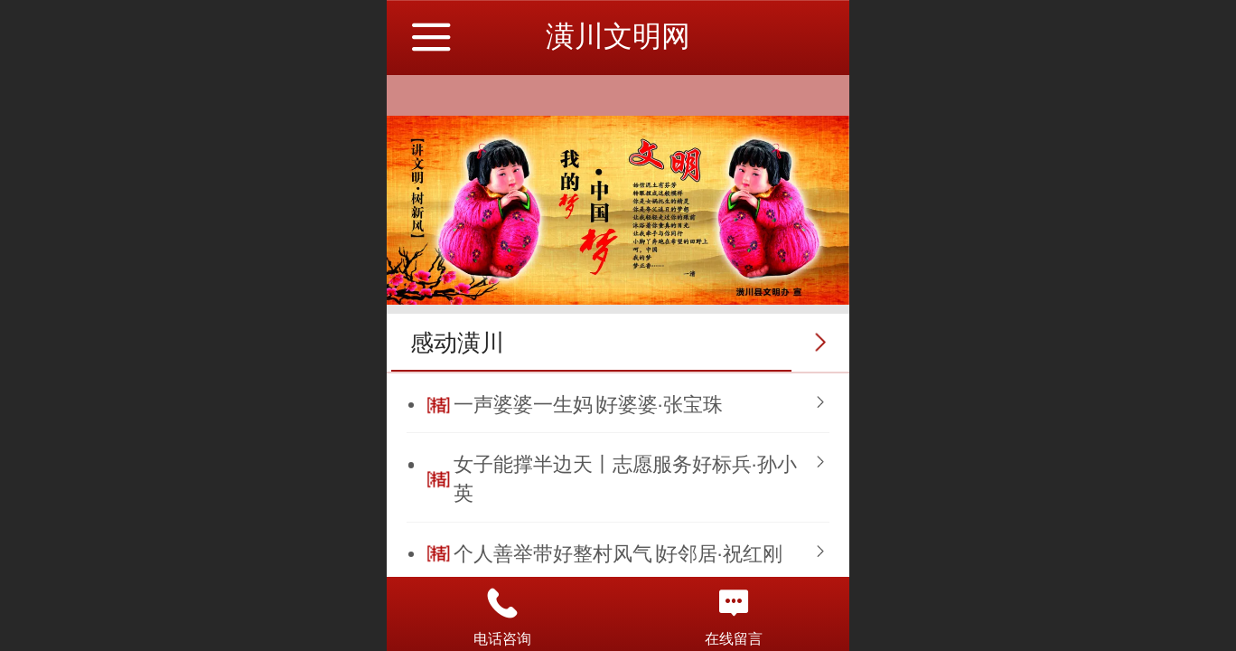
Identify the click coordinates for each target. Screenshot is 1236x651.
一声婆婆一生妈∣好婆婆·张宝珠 (588, 404)
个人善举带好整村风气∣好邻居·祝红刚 (618, 553)
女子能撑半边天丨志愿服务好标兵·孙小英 (625, 479)
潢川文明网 (618, 36)
